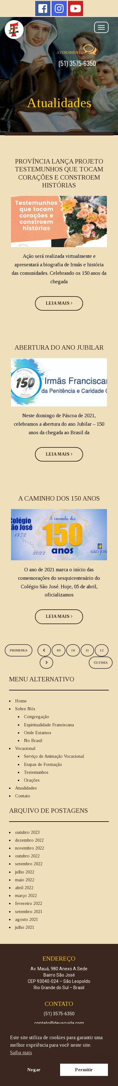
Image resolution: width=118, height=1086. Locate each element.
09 (58, 650)
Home (21, 701)
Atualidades (26, 788)
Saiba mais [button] (21, 1052)
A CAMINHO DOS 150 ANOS (59, 498)
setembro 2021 (28, 911)
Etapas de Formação (43, 764)
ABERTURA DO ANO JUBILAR (59, 347)
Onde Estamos (37, 732)
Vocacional (25, 748)
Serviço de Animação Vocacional (54, 756)
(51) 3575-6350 (77, 63)
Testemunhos (36, 772)
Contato (22, 796)
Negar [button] (34, 1069)
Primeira (18, 650)
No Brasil (33, 740)
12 (102, 650)
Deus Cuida (59, 29)
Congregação (36, 716)
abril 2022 (24, 887)
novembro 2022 (29, 848)
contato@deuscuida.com (59, 1023)
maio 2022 (24, 880)
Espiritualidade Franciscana (49, 725)
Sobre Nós (25, 708)
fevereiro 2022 (28, 903)
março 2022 (26, 895)
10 (73, 650)
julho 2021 (24, 927)
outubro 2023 (27, 832)
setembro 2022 (28, 864)
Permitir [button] (84, 1069)
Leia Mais (59, 303)
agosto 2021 (26, 919)
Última (101, 662)
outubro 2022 (27, 856)
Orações (32, 780)
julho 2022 (24, 872)
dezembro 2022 (29, 840)
